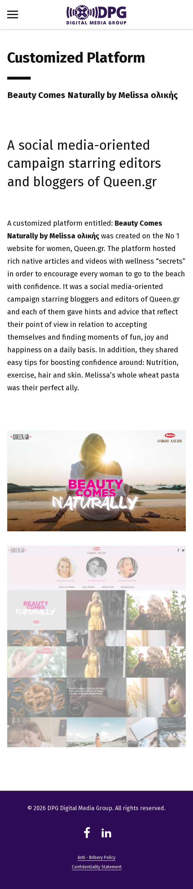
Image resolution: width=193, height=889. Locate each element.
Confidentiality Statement (97, 866)
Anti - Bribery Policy (96, 857)
